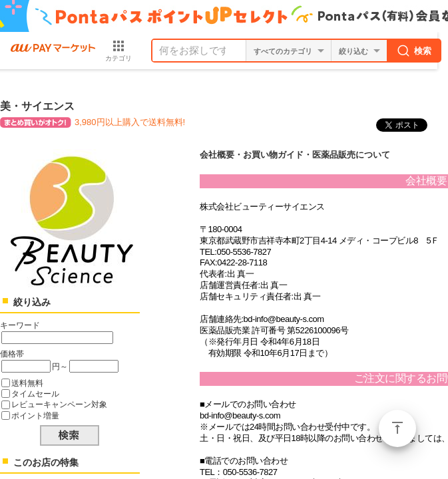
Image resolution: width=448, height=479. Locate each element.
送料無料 (27, 383)
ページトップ (397, 428)
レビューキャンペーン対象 (59, 404)
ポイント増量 (35, 415)
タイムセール (35, 393)
